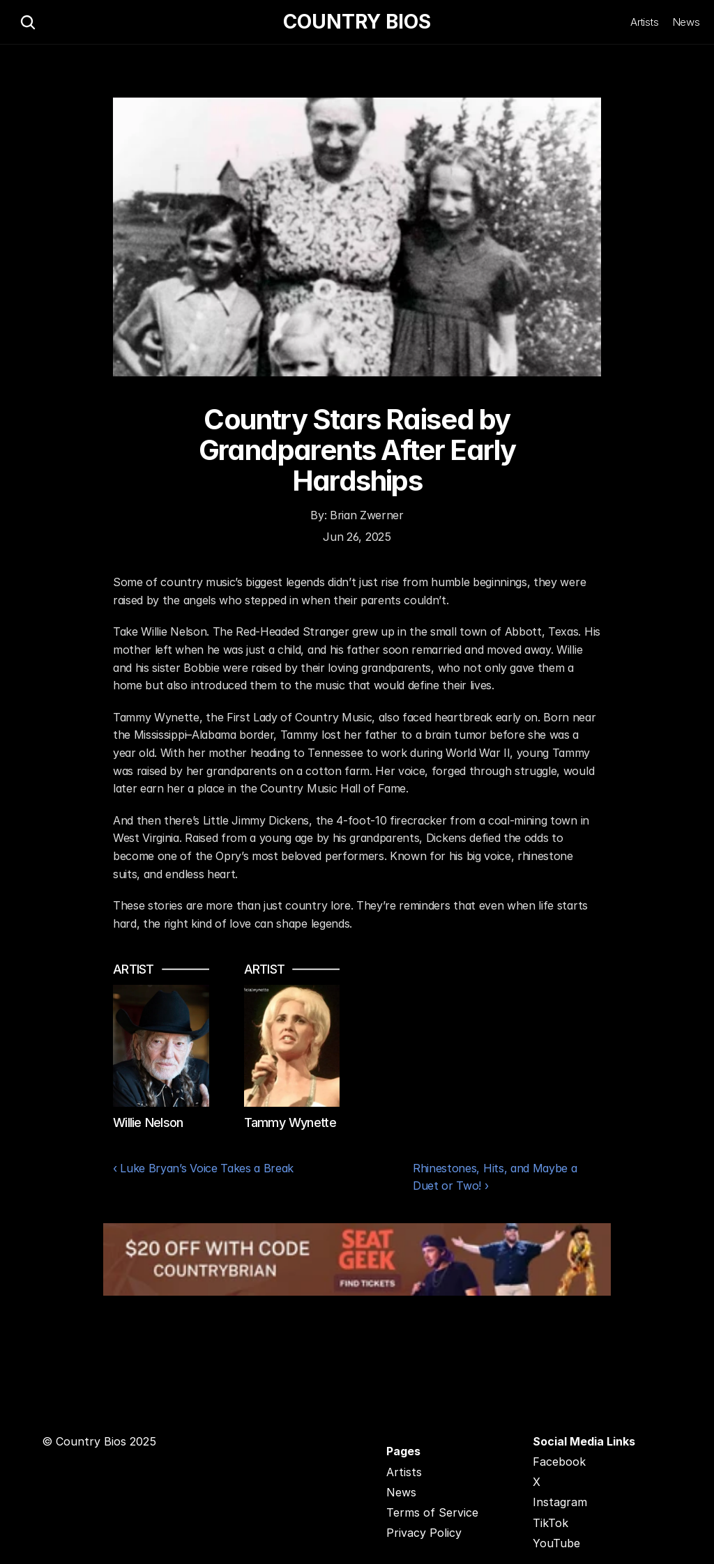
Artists (644, 22)
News (686, 22)
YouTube (556, 1543)
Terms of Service (432, 1512)
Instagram (560, 1502)
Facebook (559, 1462)
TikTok (550, 1523)
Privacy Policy (424, 1533)
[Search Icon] (28, 22)
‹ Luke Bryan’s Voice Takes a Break (203, 1168)
